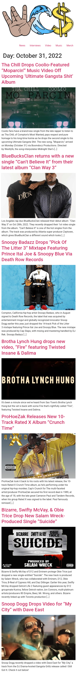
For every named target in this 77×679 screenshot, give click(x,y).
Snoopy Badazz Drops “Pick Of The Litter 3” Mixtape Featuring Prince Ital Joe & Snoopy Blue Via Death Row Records (36, 250)
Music (59, 45)
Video (48, 45)
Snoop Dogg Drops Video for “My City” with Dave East (36, 606)
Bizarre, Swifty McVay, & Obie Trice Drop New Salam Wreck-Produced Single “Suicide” (33, 515)
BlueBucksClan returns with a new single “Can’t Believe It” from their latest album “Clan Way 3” (37, 161)
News (22, 45)
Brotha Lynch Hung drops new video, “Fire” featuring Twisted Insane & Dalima (33, 347)
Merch (70, 45)
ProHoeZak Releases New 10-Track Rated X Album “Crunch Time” (33, 422)
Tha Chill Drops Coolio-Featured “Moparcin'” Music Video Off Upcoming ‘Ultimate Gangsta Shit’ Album (37, 73)
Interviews (35, 45)
